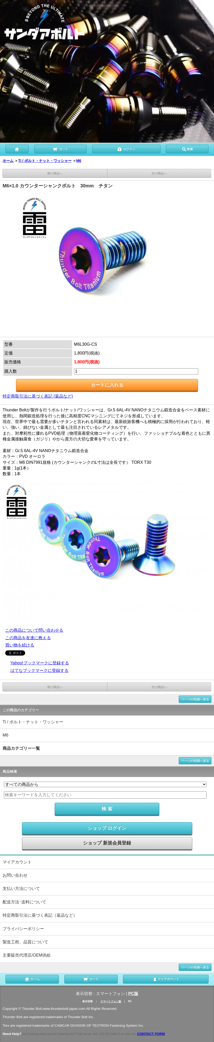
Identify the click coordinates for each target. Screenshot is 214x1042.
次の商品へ (159, 173)
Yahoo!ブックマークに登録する (39, 663)
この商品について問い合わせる (34, 630)
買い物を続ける (19, 645)
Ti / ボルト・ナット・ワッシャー (45, 161)
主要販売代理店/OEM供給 (27, 955)
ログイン (126, 148)
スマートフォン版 (110, 1001)
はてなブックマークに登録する (39, 670)
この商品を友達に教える (28, 638)
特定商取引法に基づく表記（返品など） (40, 915)
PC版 (133, 993)
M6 (78, 161)
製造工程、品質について (25, 942)
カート (60, 148)
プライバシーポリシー (23, 929)
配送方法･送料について (24, 902)
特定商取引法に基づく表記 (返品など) (38, 396)
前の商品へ (55, 173)
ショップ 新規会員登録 (107, 843)
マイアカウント (17, 862)
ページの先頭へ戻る (195, 699)
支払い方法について (21, 888)
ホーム (8, 161)
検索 (187, 148)
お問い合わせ (15, 875)
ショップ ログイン (107, 828)
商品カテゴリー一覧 (21, 748)
